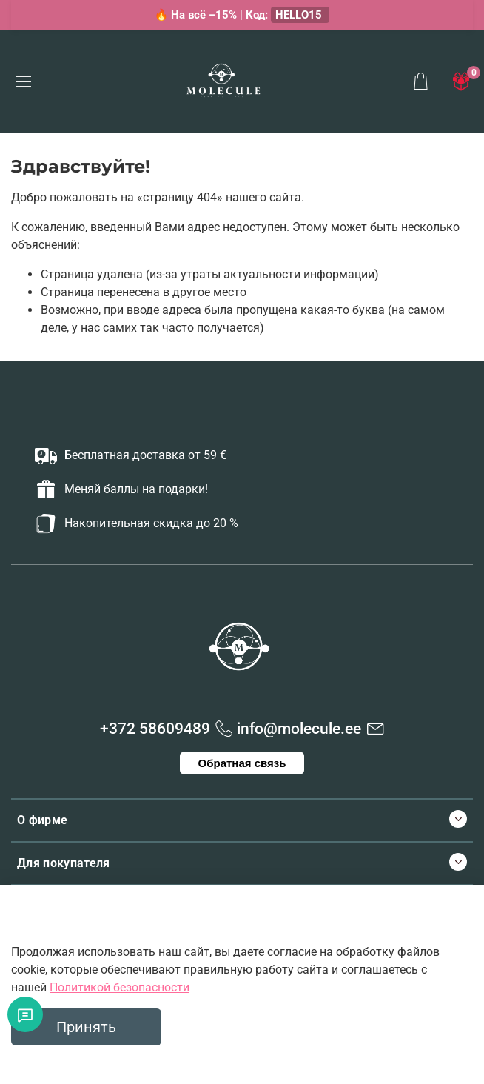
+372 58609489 (155, 728)
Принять (86, 1027)
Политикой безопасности (119, 987)
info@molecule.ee (299, 728)
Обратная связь (242, 763)
